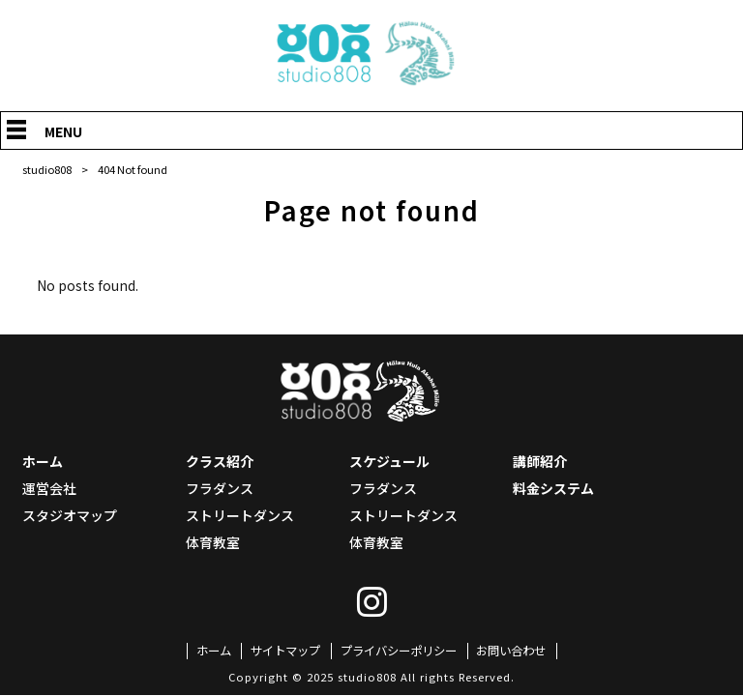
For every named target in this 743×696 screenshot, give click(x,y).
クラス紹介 (219, 461)
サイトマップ (279, 651)
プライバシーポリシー (399, 651)
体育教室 (213, 542)
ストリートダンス (240, 515)
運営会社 (49, 488)
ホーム (42, 461)
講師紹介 (540, 461)
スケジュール (389, 461)
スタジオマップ (69, 515)
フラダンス (219, 488)
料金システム (553, 488)
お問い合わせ (520, 651)
